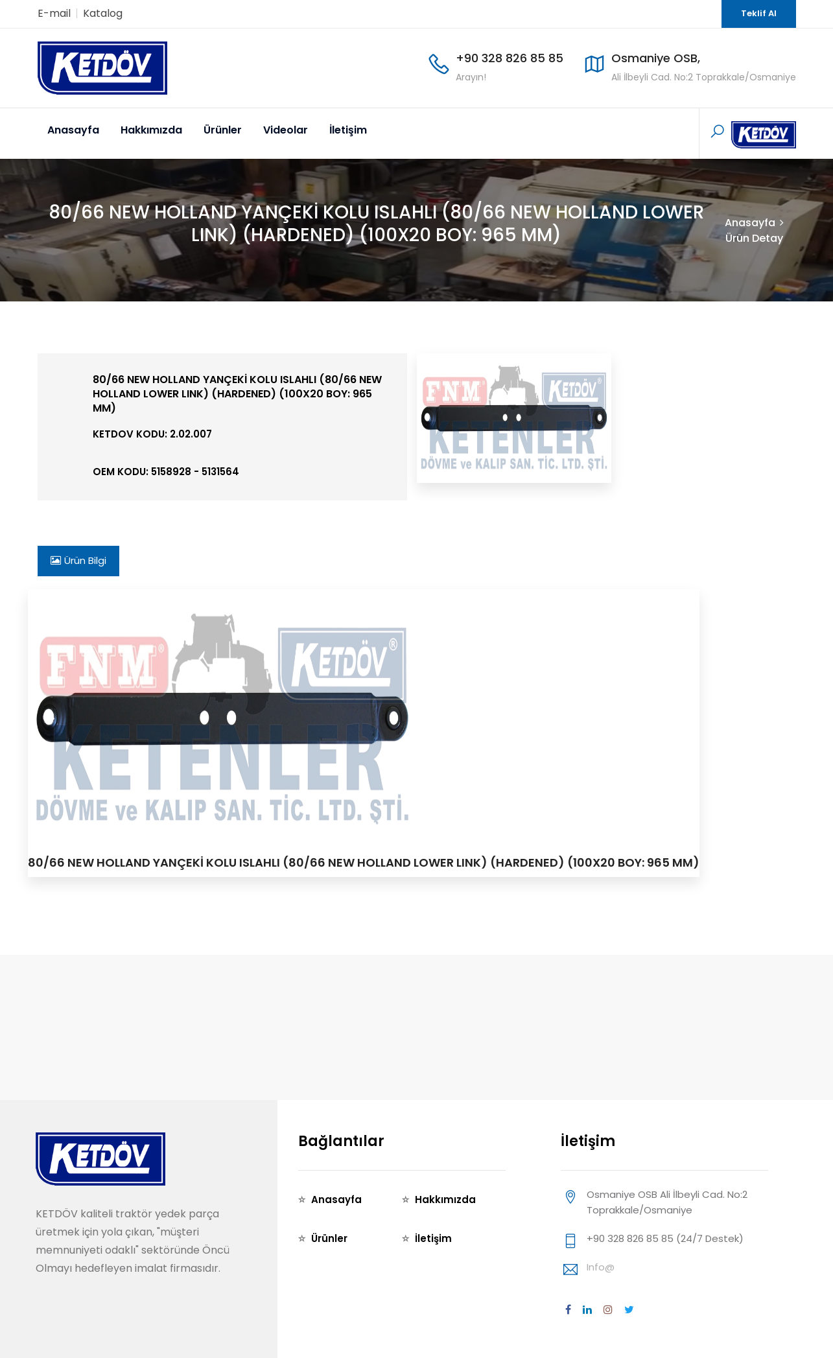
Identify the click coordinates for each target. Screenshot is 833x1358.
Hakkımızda (151, 130)
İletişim (348, 130)
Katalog (103, 13)
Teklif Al (759, 13)
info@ (601, 1267)
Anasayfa (73, 130)
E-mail (54, 13)
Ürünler (223, 130)
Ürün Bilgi (78, 560)
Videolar (285, 130)
